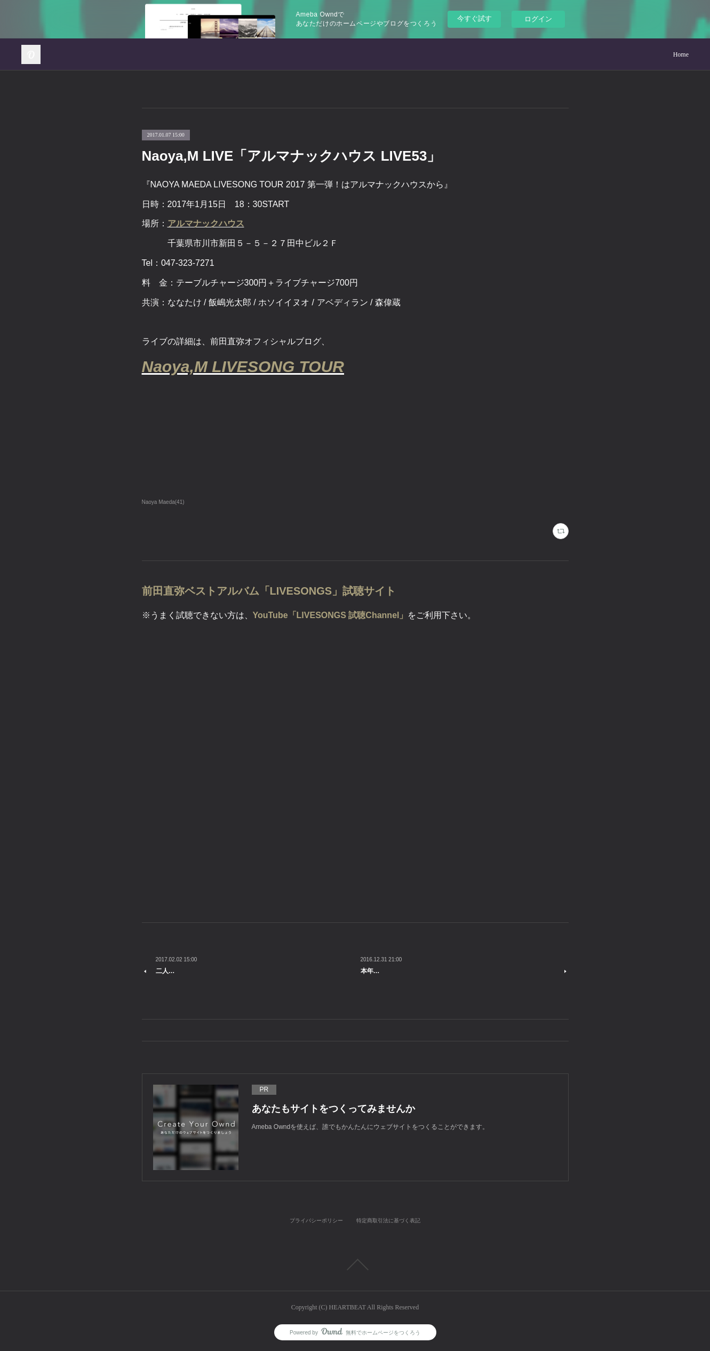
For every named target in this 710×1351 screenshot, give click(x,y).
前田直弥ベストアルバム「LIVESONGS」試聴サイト (269, 591)
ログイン (538, 19)
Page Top (355, 1264)
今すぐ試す (474, 18)
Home (681, 54)
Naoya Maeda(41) (163, 502)
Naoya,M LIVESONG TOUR (243, 366)
